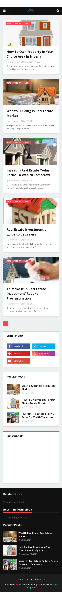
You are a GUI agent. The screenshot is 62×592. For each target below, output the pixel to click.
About (29, 579)
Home (20, 579)
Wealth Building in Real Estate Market (30, 113)
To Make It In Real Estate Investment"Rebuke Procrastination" (26, 294)
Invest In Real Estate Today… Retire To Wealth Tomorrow (29, 172)
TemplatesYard (28, 584)
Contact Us (40, 579)
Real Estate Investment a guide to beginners (26, 232)
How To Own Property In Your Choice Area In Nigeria (30, 54)
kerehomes (14, 61)
